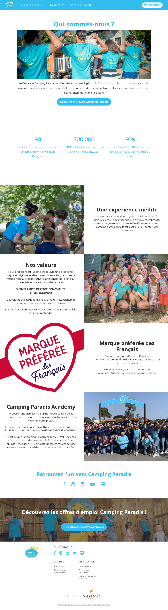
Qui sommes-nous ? (32, 5)
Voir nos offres (152, 5)
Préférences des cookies (87, 577)
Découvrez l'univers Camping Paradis (84, 101)
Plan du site (85, 566)
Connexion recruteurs (84, 571)
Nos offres (59, 566)
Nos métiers (57, 5)
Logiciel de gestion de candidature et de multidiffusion (84, 605)
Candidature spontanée (60, 571)
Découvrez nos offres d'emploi (84, 526)
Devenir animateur (81, 5)
